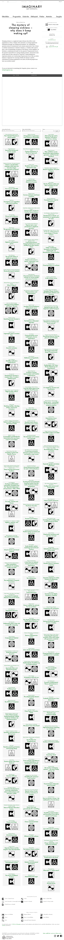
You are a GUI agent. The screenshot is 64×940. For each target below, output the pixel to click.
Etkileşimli (34, 16)
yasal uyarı (53, 933)
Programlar (17, 16)
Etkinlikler (5, 16)
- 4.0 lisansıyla (16, 924)
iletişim (44, 933)
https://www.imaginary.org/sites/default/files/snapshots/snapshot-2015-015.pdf (32, 100)
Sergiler (59, 16)
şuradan (3, 925)
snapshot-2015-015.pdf (53, 46)
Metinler (49, 16)
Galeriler (26, 16)
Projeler (30, 1)
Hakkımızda (24, 1)
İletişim (41, 1)
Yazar (44, 129)
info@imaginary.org (7, 70)
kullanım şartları (58, 933)
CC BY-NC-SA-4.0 (52, 39)
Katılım (35, 1)
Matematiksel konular (6, 129)
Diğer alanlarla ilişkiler (26, 129)
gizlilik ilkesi (48, 933)
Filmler (41, 16)
